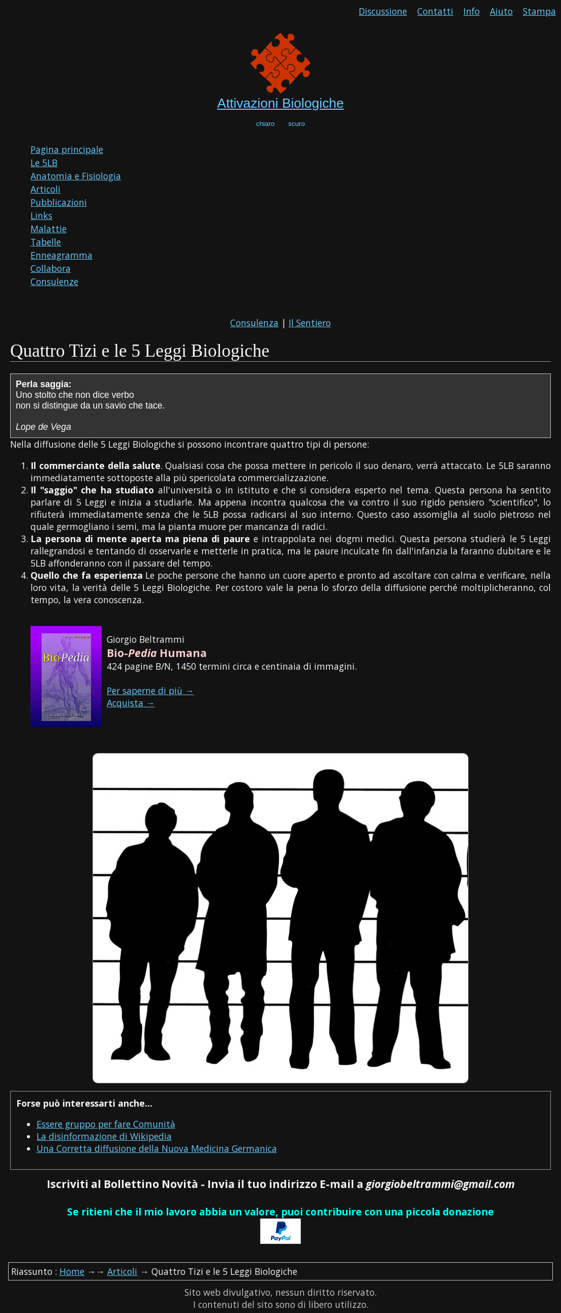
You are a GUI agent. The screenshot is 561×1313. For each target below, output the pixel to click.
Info (471, 11)
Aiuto (501, 11)
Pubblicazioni (58, 202)
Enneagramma (61, 255)
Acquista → (131, 703)
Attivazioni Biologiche (280, 103)
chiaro (265, 124)
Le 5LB (43, 163)
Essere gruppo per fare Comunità (106, 1124)
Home (71, 1271)
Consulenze (54, 281)
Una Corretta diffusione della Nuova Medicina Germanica (157, 1148)
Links (41, 215)
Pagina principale (66, 149)
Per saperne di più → (150, 690)
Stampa (539, 11)
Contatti (435, 11)
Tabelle (45, 242)
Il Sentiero (310, 323)
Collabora (50, 268)
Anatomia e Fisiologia (75, 176)
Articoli (45, 189)
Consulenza (254, 323)
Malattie (48, 229)
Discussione (383, 11)
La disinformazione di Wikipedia (104, 1136)
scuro (296, 124)
